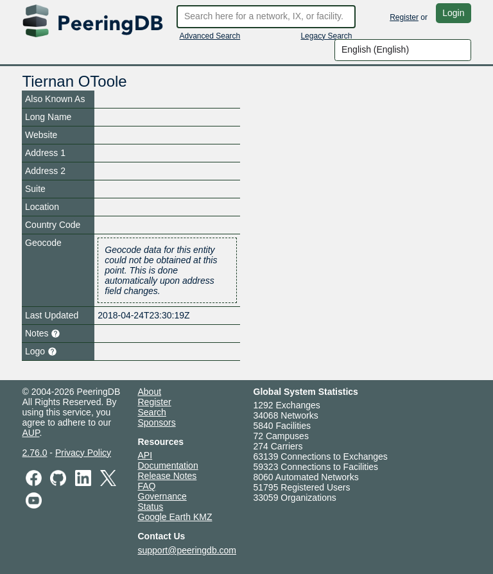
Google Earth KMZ (175, 517)
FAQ (147, 486)
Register (404, 17)
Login (453, 13)
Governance (162, 496)
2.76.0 (35, 453)
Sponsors (157, 422)
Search (152, 412)
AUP (31, 433)
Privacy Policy (83, 453)
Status (151, 506)
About (150, 392)
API (145, 455)
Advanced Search (210, 35)
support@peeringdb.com (187, 550)
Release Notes (167, 476)
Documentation (168, 465)
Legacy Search (326, 35)
